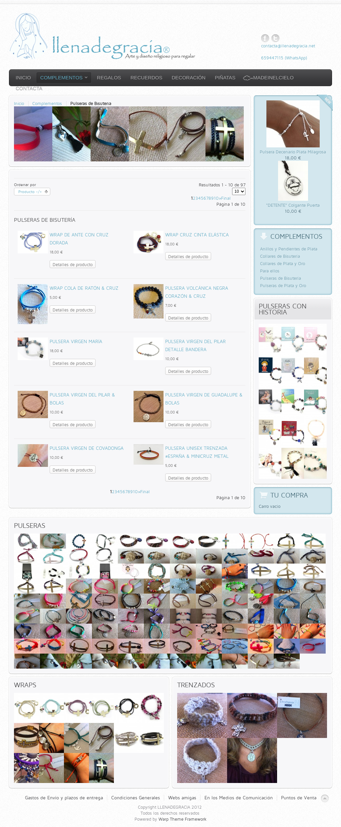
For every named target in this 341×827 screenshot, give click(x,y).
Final (226, 198)
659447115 (272, 57)
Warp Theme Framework (182, 819)
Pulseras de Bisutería (280, 278)
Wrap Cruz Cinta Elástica (197, 234)
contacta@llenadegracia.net (288, 45)
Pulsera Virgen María (76, 341)
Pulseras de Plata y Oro (283, 285)
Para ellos (269, 270)
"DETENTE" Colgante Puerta (293, 205)
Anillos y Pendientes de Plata (288, 248)
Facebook (265, 38)
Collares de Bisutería (280, 256)
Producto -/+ (30, 191)
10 (216, 198)
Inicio (19, 103)
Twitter (275, 38)
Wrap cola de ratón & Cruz (84, 288)
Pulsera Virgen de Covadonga (87, 448)
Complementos (47, 103)
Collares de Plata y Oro (282, 263)
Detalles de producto (73, 264)
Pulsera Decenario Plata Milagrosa (293, 151)
